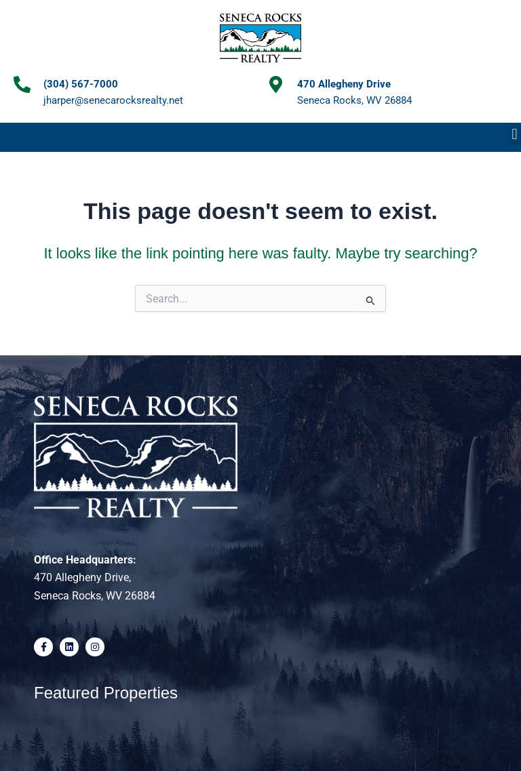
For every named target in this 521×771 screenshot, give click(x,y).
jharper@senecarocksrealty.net (113, 100)
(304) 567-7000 (80, 84)
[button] (514, 134)
